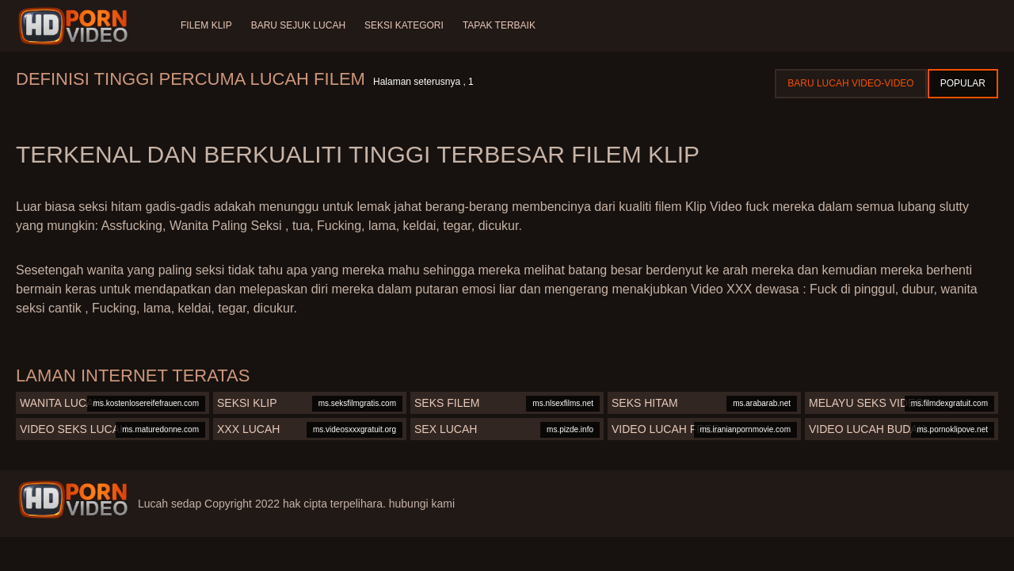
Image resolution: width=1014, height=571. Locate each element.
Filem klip (206, 25)
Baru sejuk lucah (298, 25)
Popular (962, 83)
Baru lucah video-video (850, 83)
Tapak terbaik (499, 25)
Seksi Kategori (404, 25)
